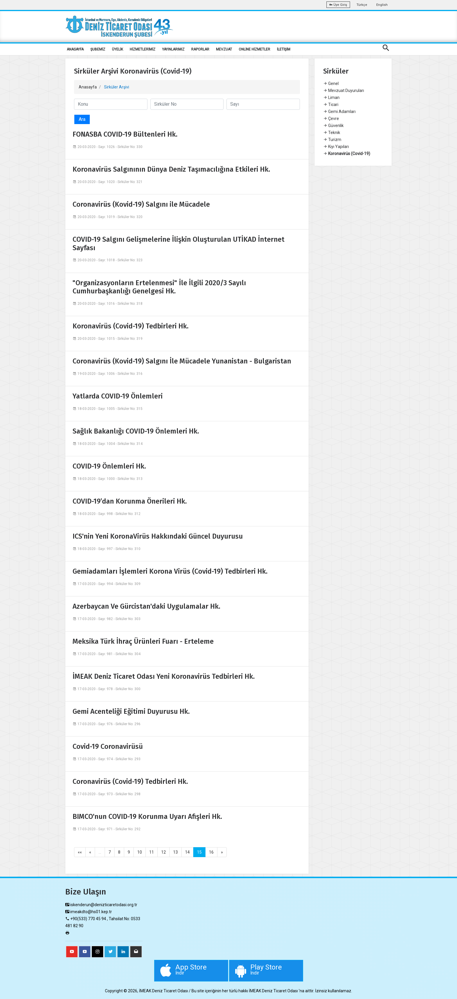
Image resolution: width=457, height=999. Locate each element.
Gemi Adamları (339, 111)
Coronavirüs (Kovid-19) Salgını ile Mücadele (141, 204)
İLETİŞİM (283, 49)
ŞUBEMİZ (97, 49)
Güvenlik (333, 125)
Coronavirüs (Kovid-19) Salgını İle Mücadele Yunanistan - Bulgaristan (182, 361)
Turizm (332, 139)
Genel (331, 83)
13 (175, 852)
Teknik (331, 132)
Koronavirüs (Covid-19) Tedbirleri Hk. (131, 326)
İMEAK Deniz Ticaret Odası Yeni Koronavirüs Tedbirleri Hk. (164, 676)
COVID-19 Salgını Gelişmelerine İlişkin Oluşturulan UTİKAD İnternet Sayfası (178, 243)
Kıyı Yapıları (336, 146)
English (382, 5)
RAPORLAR (200, 49)
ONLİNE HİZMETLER (254, 49)
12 (163, 852)
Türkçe (361, 5)
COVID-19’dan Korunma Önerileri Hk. (130, 501)
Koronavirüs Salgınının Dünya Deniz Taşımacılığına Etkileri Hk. (171, 169)
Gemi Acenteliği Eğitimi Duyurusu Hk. (131, 711)
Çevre (331, 118)
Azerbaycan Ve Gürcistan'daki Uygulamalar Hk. (146, 606)
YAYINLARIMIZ (173, 49)
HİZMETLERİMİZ (142, 49)
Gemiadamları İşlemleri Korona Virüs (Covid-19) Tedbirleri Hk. (170, 571)
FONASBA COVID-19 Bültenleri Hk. (125, 134)
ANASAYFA (75, 49)
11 (151, 852)
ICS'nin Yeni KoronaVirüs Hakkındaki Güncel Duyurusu (158, 536)
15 (199, 852)
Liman (331, 97)
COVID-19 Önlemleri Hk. (109, 466)
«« (80, 852)
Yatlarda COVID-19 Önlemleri (118, 396)
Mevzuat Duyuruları (343, 90)
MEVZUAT (224, 49)
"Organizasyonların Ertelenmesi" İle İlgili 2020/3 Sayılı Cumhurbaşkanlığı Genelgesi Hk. (159, 287)
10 (139, 852)
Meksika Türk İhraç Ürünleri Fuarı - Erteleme (143, 641)
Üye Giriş (338, 5)
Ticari (330, 104)
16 (211, 852)
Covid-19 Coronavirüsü (108, 746)
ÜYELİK (117, 49)
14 (187, 852)
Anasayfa (88, 87)
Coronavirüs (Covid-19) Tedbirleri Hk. (130, 781)
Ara (82, 119)
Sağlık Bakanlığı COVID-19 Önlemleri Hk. (136, 431)
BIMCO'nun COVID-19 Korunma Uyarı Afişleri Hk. (147, 816)
